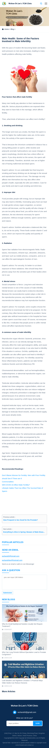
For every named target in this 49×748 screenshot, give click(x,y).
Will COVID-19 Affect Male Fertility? (16, 485)
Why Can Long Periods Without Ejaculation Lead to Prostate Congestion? (24, 653)
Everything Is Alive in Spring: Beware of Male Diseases (24, 532)
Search (41, 3)
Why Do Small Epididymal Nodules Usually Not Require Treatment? (22, 625)
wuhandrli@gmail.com (10, 556)
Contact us (37, 3)
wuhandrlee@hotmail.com (12, 560)
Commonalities (8, 482)
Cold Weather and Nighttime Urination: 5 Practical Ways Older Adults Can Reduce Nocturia (22, 682)
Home (6, 29)
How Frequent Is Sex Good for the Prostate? (20, 520)
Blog (12, 29)
